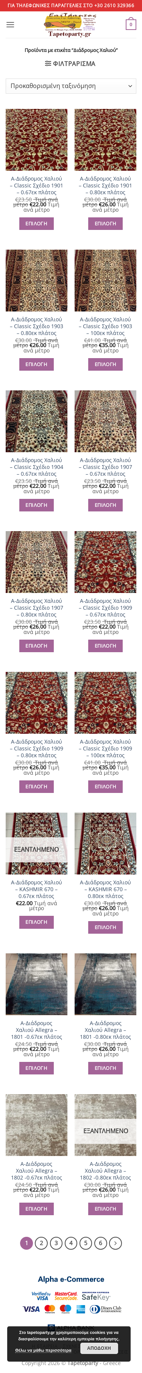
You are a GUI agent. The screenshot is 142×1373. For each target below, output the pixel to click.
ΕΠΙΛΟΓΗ (36, 223)
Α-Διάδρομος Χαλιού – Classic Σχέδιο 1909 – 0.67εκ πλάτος (105, 608)
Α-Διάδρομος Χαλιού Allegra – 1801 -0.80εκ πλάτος (105, 1030)
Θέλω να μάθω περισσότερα (43, 1350)
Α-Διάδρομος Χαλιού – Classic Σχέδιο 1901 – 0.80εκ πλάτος (105, 185)
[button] (10, 24)
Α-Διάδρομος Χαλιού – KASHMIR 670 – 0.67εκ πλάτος (36, 889)
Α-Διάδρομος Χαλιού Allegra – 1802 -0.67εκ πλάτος (36, 1171)
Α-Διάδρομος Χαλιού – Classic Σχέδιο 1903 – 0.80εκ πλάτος (36, 326)
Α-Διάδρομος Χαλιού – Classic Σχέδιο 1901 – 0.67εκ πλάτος (36, 185)
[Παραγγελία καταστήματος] (71, 86)
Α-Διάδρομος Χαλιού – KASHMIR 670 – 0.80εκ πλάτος (105, 889)
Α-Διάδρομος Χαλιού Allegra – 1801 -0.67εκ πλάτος (36, 1030)
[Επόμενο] (115, 1243)
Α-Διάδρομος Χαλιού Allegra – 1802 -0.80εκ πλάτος (105, 1171)
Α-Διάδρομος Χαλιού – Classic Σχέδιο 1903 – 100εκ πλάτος (105, 326)
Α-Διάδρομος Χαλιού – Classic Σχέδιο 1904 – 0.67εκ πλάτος (36, 467)
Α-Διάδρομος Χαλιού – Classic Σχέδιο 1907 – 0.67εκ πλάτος (105, 467)
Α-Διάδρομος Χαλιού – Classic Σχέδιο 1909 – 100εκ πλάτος (105, 748)
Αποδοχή (99, 1348)
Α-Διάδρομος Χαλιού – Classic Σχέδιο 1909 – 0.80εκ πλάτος (36, 748)
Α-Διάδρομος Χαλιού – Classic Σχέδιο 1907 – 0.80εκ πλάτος (36, 608)
